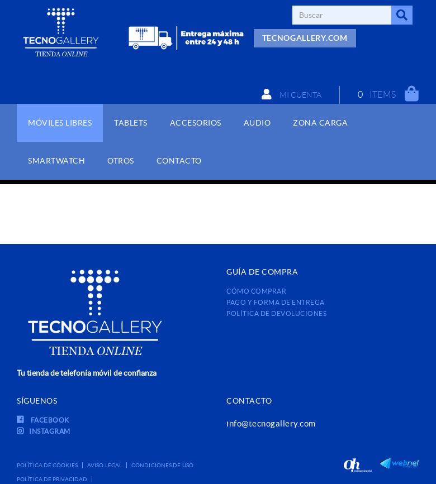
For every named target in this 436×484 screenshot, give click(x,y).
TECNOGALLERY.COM (305, 37)
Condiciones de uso (162, 465)
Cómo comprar (256, 291)
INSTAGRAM (43, 431)
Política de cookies (47, 465)
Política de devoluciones (276, 313)
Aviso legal (104, 465)
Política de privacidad (52, 479)
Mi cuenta (291, 94)
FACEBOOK (43, 420)
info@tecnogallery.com (271, 423)
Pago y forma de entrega (275, 302)
